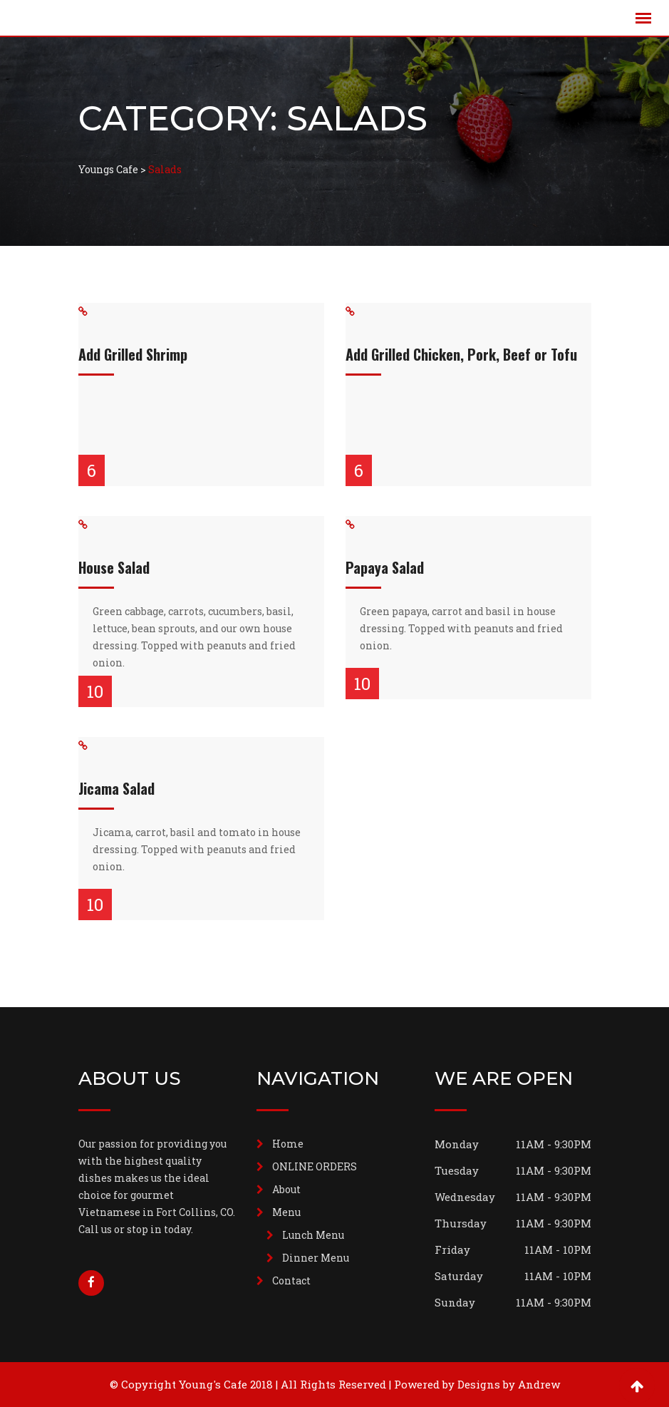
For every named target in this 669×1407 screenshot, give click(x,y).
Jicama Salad (116, 788)
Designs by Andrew (508, 1384)
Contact (291, 1280)
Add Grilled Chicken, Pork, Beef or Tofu (461, 354)
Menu (286, 1212)
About (286, 1189)
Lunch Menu (313, 1235)
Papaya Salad (385, 567)
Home (288, 1143)
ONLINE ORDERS (314, 1166)
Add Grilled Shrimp (132, 354)
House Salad (114, 567)
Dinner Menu (315, 1257)
